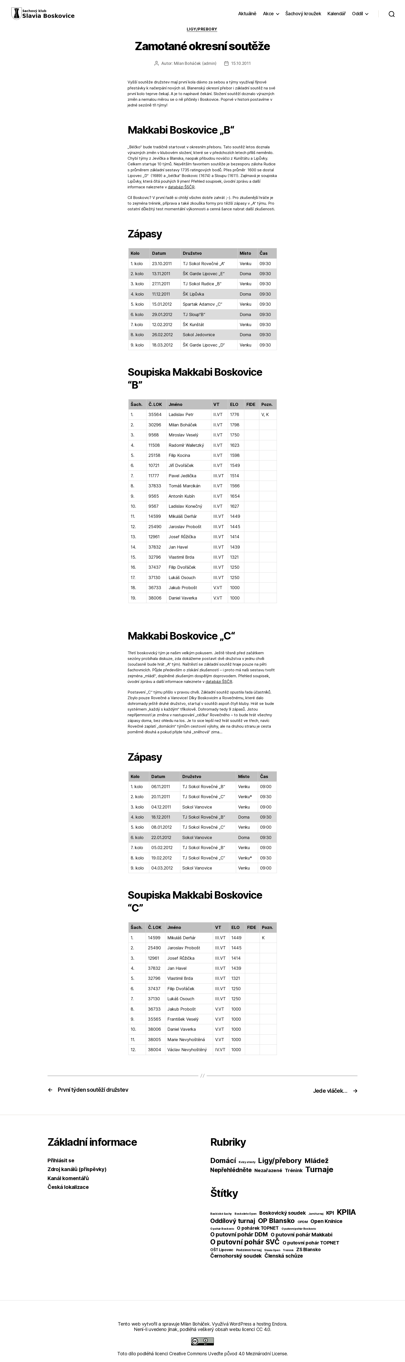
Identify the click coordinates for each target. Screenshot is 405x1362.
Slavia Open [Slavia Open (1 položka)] (272, 1250)
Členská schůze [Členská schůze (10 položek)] (283, 1256)
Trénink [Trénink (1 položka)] (288, 1250)
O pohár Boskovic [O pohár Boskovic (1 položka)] (222, 1229)
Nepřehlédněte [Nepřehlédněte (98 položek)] (231, 1170)
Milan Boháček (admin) (194, 64)
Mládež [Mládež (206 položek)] (317, 1161)
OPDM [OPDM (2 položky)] (303, 1222)
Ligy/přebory (202, 29)
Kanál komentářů (69, 1178)
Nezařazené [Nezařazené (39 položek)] (268, 1170)
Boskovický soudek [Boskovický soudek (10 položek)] (282, 1213)
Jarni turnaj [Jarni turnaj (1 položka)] (315, 1214)
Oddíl (357, 13)
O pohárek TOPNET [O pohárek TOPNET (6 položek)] (258, 1228)
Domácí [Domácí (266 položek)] (223, 1161)
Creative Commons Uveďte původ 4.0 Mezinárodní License (228, 1354)
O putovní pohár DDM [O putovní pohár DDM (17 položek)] (239, 1234)
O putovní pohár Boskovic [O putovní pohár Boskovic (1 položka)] (299, 1229)
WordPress (240, 1324)
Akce (268, 13)
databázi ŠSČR (181, 187)
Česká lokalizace (69, 1187)
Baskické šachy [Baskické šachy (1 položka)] (221, 1214)
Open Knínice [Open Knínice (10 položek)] (326, 1221)
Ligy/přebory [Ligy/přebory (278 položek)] (280, 1161)
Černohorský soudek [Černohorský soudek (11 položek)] (236, 1256)
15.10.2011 (241, 64)
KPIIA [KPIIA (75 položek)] (346, 1212)
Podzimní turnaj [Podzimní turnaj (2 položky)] (249, 1250)
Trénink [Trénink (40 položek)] (293, 1170)
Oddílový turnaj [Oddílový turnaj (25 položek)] (232, 1221)
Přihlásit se (62, 1160)
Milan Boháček (193, 1324)
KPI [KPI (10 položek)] (330, 1213)
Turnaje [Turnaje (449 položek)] (319, 1169)
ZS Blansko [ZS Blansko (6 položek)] (308, 1249)
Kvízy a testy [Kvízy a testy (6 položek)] (247, 1162)
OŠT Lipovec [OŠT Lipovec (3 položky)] (221, 1250)
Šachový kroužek (303, 13)
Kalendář (337, 13)
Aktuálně (247, 13)
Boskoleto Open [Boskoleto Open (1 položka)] (245, 1214)
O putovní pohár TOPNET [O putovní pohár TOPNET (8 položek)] (311, 1243)
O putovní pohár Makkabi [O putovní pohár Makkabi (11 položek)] (301, 1235)
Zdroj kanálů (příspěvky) (79, 1169)
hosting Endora (272, 1324)
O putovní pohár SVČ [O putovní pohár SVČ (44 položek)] (245, 1242)
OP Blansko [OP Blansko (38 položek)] (276, 1221)
